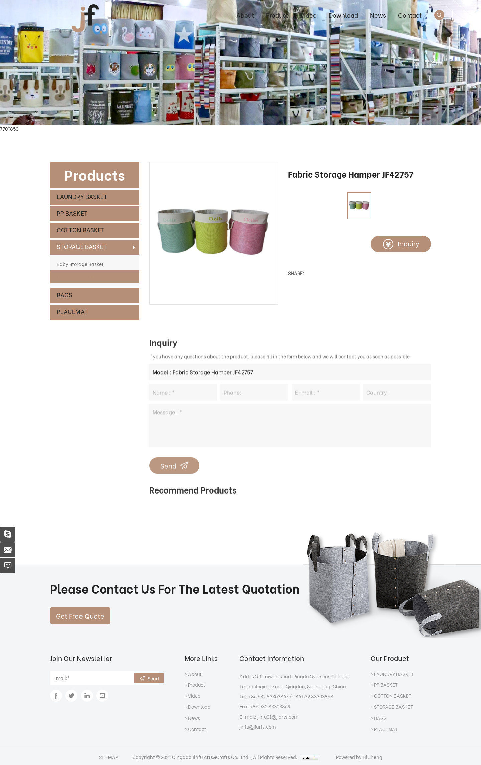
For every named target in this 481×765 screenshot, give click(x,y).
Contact (410, 14)
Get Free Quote (80, 615)
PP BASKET (72, 212)
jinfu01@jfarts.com (278, 716)
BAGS (64, 294)
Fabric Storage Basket (81, 276)
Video (308, 14)
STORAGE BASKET (82, 246)
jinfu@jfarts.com (257, 726)
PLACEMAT (72, 311)
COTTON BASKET (81, 229)
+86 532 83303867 (268, 696)
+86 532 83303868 (313, 696)
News (378, 14)
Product (277, 14)
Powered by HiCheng (359, 756)
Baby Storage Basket (80, 263)
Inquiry (408, 243)
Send (153, 678)
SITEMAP (108, 756)
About (245, 14)
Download (343, 14)
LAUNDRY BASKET (82, 196)
